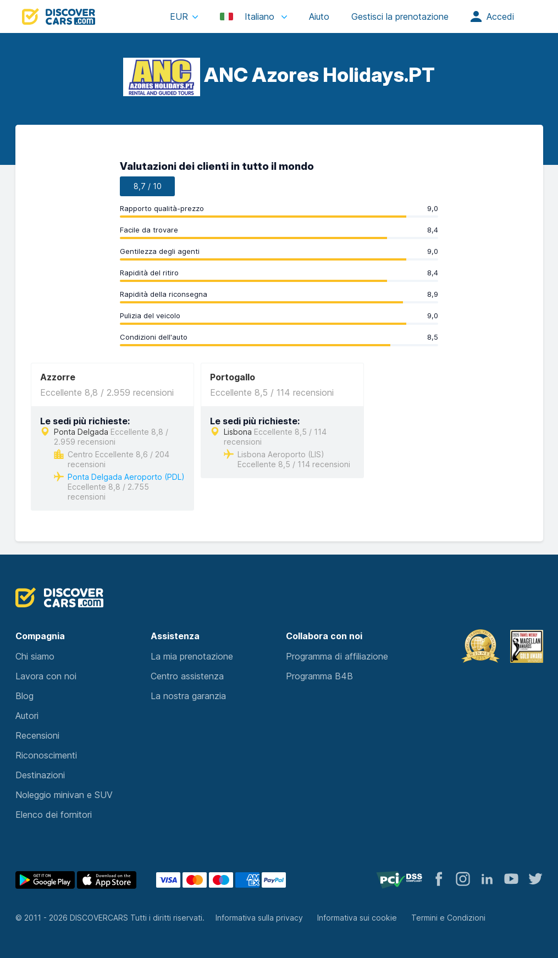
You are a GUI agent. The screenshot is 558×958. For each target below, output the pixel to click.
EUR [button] (179, 16)
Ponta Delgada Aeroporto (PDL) (126, 476)
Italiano (248, 16)
